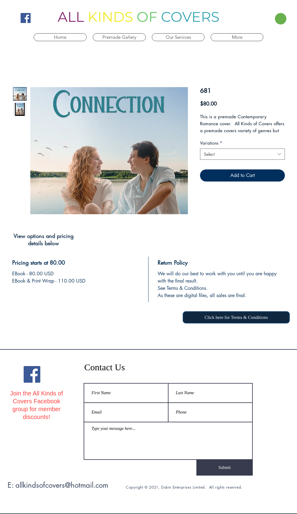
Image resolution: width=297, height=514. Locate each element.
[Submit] (224, 468)
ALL (71, 16)
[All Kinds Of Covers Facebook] (26, 18)
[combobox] (242, 154)
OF (147, 16)
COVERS (190, 16)
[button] (272, 19)
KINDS (110, 16)
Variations (211, 143)
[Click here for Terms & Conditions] (236, 317)
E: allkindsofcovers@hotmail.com (58, 485)
